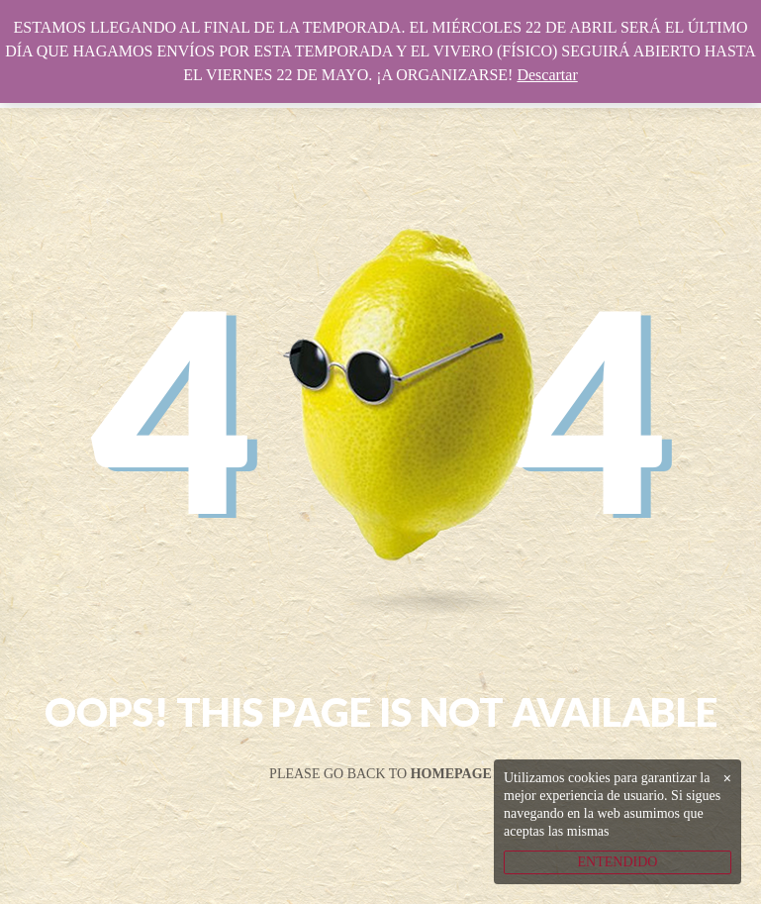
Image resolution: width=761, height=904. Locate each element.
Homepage (451, 773)
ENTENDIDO (618, 861)
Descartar (547, 74)
